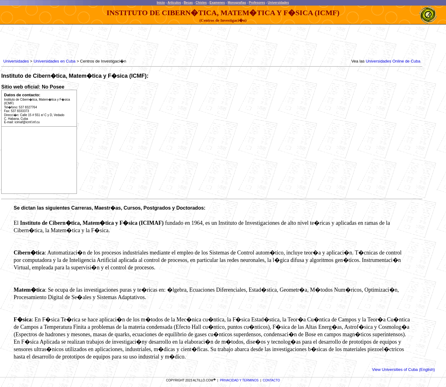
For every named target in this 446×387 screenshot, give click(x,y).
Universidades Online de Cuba (393, 61)
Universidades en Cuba (54, 61)
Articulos (174, 2)
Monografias (236, 2)
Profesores (257, 2)
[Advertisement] (115, 42)
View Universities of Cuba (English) (403, 369)
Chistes (201, 2)
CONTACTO (271, 380)
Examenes (217, 2)
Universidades (278, 2)
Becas (188, 2)
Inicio (161, 2)
